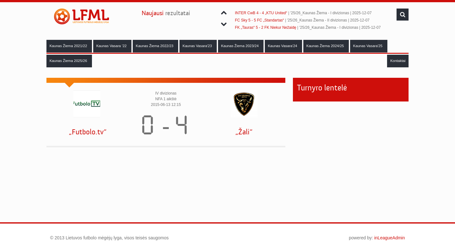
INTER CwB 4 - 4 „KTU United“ (261, 13)
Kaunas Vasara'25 (368, 46)
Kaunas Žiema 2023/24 (240, 46)
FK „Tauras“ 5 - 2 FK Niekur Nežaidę (265, 27)
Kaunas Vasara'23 (198, 46)
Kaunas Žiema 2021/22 (69, 46)
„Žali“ (243, 132)
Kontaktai (397, 61)
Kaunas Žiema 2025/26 (69, 61)
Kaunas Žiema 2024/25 (325, 46)
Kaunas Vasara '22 (112, 46)
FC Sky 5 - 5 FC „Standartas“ (259, 20)
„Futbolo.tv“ (87, 132)
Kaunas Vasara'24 (283, 46)
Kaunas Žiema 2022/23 (155, 46)
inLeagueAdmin (389, 237)
